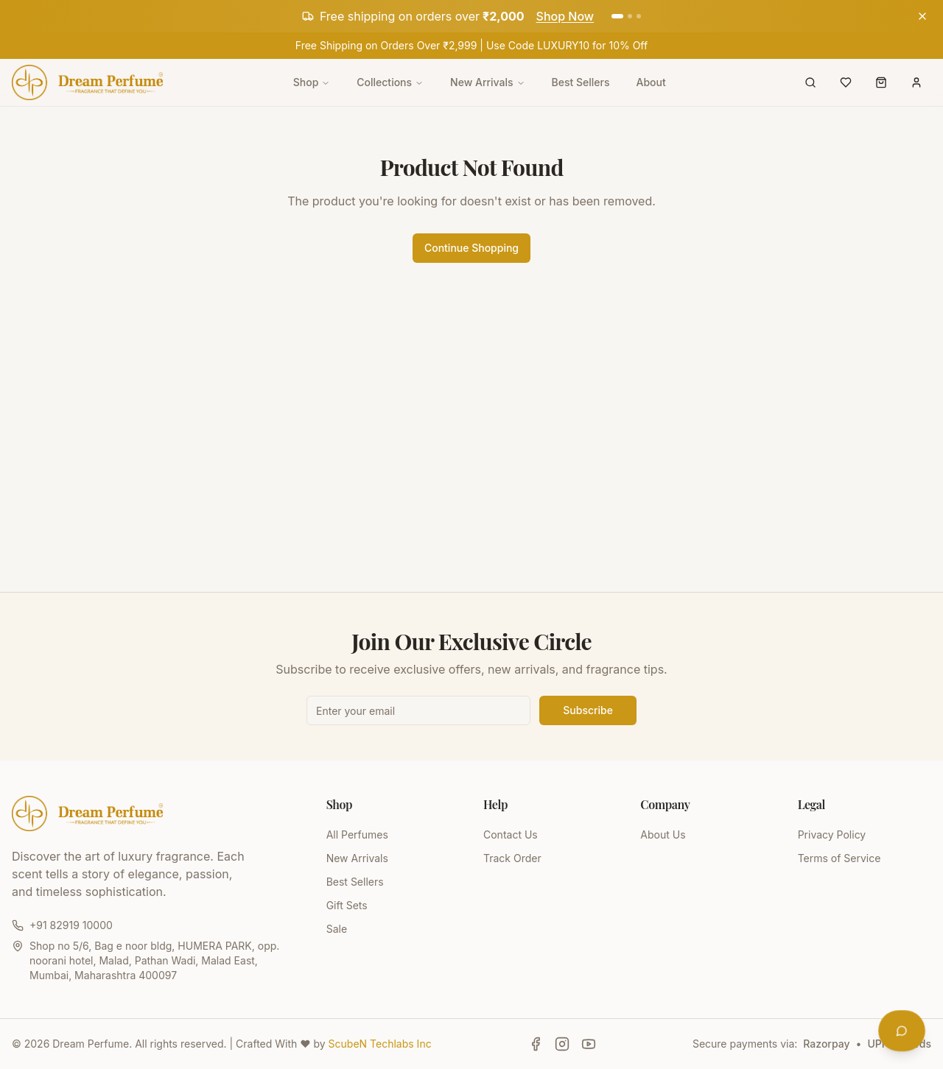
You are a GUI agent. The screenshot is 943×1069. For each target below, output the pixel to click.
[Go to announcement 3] (639, 16)
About (651, 82)
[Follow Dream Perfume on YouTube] (588, 1044)
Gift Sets (347, 905)
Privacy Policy (832, 834)
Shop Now (565, 16)
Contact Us (510, 834)
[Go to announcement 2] (630, 16)
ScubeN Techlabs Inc (380, 1043)
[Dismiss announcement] (922, 16)
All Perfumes (357, 834)
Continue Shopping (471, 247)
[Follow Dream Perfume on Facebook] (535, 1044)
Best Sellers (581, 82)
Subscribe (588, 710)
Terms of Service (839, 858)
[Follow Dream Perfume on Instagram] (562, 1044)
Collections (390, 82)
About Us (662, 834)
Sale (336, 928)
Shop (312, 82)
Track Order (512, 858)
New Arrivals (487, 82)
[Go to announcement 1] (617, 16)
